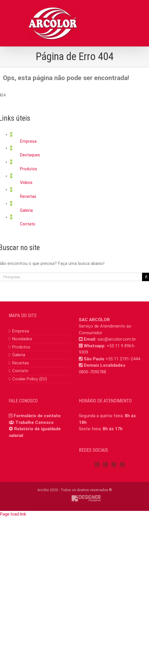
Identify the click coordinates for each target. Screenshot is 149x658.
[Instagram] (105, 464)
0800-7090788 (92, 372)
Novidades (22, 338)
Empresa (28, 141)
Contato (27, 224)
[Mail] (122, 464)
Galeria (26, 210)
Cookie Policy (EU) (29, 379)
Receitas (28, 196)
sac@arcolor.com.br (116, 339)
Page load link (13, 514)
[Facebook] (97, 464)
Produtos (28, 169)
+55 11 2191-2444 (123, 358)
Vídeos (26, 182)
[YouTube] (114, 464)
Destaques (30, 155)
